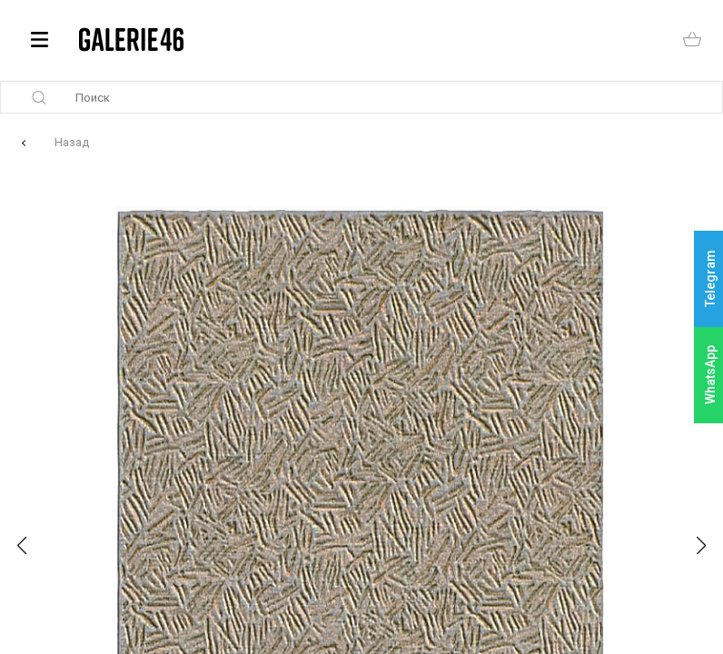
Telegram (710, 279)
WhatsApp (710, 374)
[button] (22, 546)
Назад (71, 142)
